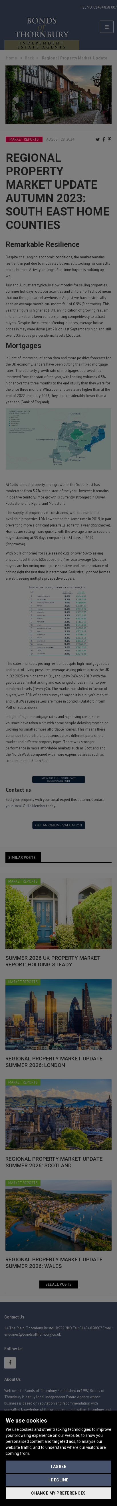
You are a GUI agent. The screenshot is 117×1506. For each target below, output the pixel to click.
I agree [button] (58, 1466)
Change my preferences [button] (58, 1493)
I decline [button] (58, 1480)
